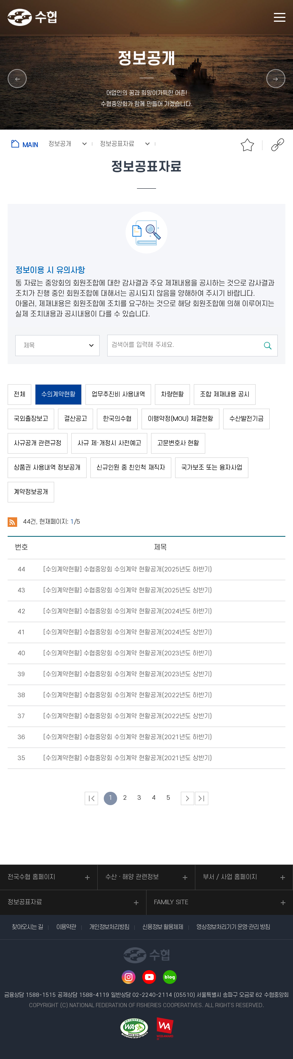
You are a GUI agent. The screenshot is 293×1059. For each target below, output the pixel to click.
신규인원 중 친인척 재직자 (131, 467)
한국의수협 (117, 419)
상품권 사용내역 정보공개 (47, 467)
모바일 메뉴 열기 (279, 17)
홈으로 (26, 144)
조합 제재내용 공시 (225, 394)
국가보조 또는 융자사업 (211, 467)
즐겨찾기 (247, 144)
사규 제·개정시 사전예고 (109, 443)
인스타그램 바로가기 (128, 977)
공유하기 (277, 144)
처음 (91, 798)
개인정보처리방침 (109, 927)
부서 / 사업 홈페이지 (230, 877)
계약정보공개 (31, 492)
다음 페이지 (187, 798)
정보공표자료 (25, 902)
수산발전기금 (246, 419)
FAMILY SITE (171, 902)
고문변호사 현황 (178, 443)
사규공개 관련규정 (37, 443)
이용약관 (66, 927)
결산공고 (75, 419)
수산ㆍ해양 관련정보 (132, 877)
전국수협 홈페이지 (31, 877)
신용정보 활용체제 (162, 927)
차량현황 (172, 394)
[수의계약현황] (127, 569)
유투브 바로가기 (149, 977)
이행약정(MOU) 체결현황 (180, 419)
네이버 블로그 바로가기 (170, 977)
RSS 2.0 (12, 522)
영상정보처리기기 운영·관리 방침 (233, 927)
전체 (19, 394)
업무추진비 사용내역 (118, 394)
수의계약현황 (58, 394)
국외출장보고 (31, 419)
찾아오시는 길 (27, 927)
